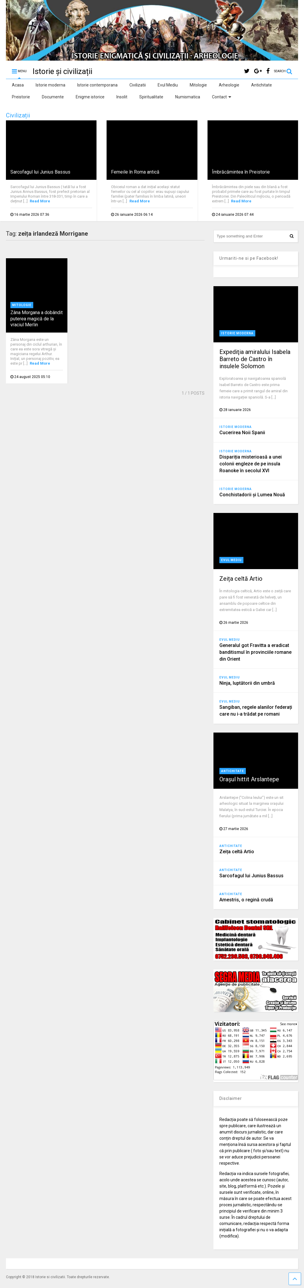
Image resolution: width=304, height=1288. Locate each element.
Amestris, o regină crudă (246, 900)
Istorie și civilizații (62, 71)
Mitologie (198, 85)
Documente (53, 97)
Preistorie (21, 97)
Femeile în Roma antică (135, 172)
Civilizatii (137, 85)
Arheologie (229, 85)
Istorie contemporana (97, 85)
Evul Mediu (168, 85)
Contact (221, 97)
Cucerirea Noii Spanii (242, 432)
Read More (40, 201)
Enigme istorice (90, 97)
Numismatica (187, 97)
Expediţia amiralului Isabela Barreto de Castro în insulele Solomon (254, 359)
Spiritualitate (151, 97)
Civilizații (18, 115)
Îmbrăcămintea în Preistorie (241, 172)
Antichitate (261, 85)
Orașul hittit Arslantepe (249, 779)
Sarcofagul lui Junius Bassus (40, 172)
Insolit (121, 97)
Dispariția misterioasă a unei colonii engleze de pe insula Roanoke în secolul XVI (250, 463)
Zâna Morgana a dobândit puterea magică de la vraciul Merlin (36, 319)
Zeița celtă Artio (240, 578)
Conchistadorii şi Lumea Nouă (252, 494)
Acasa (18, 85)
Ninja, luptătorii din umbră (247, 683)
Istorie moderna (50, 85)
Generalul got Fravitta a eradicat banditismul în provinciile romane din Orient (255, 652)
